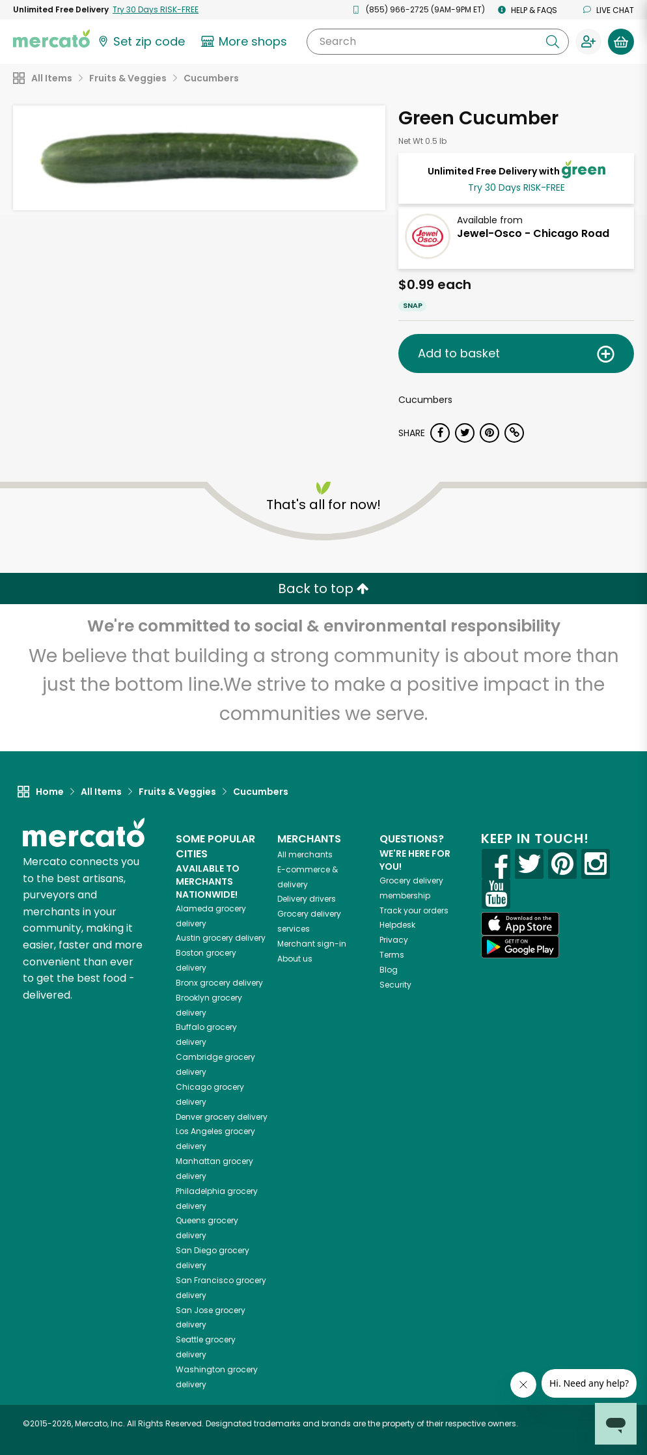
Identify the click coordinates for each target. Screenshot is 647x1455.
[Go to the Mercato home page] (51, 38)
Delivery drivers (306, 898)
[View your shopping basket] (621, 42)
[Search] (438, 42)
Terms (391, 954)
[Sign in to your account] (588, 42)
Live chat (608, 10)
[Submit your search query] (553, 42)
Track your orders (413, 910)
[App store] (520, 923)
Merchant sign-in (311, 943)
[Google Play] (520, 946)
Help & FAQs (527, 10)
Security (395, 984)
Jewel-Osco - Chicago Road (533, 233)
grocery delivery (221, 937)
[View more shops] (246, 41)
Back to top (323, 588)
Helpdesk (397, 924)
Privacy (393, 939)
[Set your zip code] (140, 41)
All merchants (305, 854)
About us (294, 958)
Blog (388, 969)
